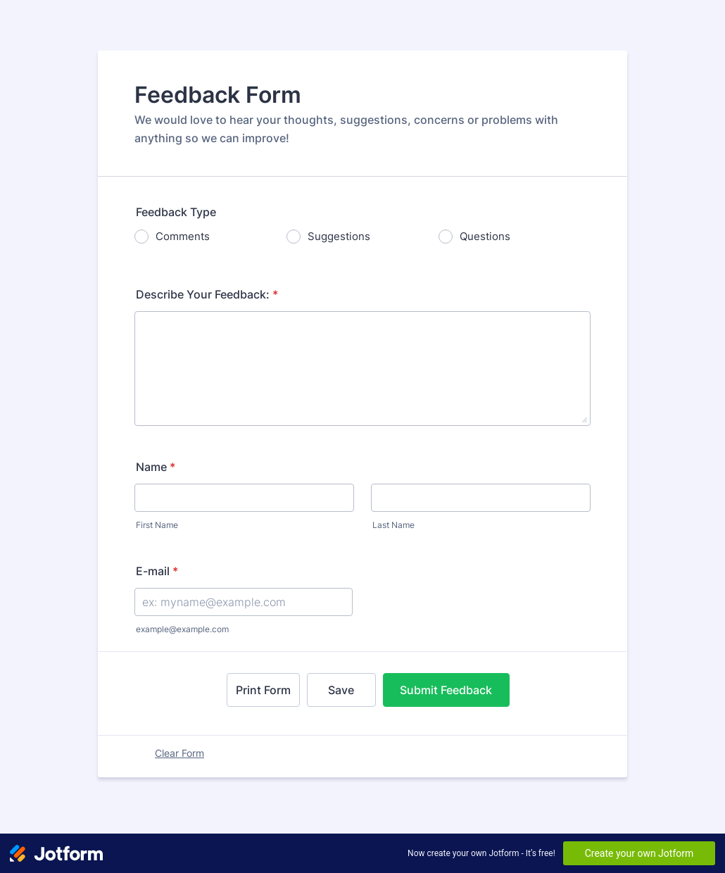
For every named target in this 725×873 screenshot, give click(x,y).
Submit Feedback (446, 690)
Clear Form (179, 753)
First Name (157, 525)
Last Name (393, 525)
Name (155, 467)
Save (341, 690)
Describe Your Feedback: (207, 294)
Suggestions (339, 236)
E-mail (157, 571)
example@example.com (182, 629)
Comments (183, 236)
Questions (485, 236)
